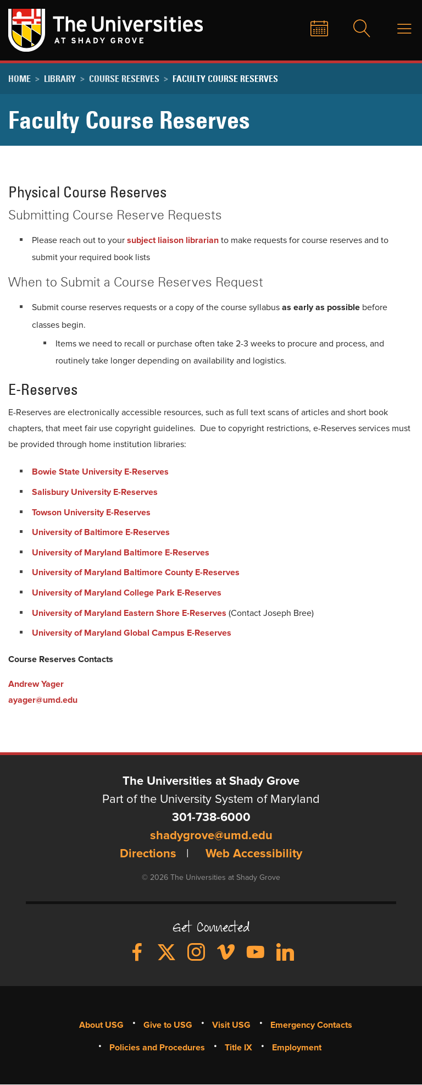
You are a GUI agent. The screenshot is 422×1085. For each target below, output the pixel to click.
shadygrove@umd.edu (211, 836)
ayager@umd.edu (42, 700)
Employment (296, 1047)
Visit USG (231, 1025)
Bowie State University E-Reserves (101, 471)
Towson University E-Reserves (91, 512)
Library (60, 78)
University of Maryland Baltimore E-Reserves (120, 552)
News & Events (311, 29)
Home (19, 78)
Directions (148, 854)
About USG (101, 1025)
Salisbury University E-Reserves (95, 492)
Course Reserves (124, 78)
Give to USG (265, 29)
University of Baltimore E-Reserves (101, 532)
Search (355, 29)
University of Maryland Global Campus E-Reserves (131, 633)
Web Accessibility (254, 854)
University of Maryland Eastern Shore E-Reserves (129, 613)
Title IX (238, 1047)
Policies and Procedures (157, 1047)
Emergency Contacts (311, 1025)
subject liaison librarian (173, 240)
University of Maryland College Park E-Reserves (126, 592)
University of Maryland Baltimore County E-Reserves (136, 572)
